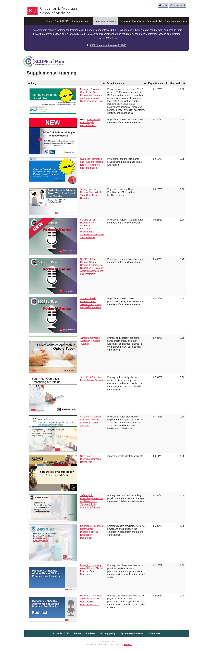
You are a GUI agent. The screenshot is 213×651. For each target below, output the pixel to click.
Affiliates (90, 633)
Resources (124, 21)
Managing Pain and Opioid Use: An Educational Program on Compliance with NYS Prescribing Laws (91, 95)
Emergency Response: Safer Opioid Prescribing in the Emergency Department (91, 532)
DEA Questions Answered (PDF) (106, 45)
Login (163, 5)
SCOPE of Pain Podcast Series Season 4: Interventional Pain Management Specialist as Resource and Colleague (91, 228)
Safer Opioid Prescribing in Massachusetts (90, 122)
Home (49, 21)
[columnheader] (92, 83)
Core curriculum (80, 21)
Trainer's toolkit (154, 21)
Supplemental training (105, 21)
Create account (177, 5)
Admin (77, 633)
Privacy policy (107, 633)
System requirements (132, 633)
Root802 (128, 644)
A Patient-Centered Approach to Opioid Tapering (90, 341)
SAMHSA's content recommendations (100, 33)
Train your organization (176, 21)
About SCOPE (62, 21)
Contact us (154, 633)
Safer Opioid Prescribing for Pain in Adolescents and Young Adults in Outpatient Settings (91, 501)
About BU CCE (61, 633)
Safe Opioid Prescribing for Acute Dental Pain (90, 459)
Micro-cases (138, 21)
